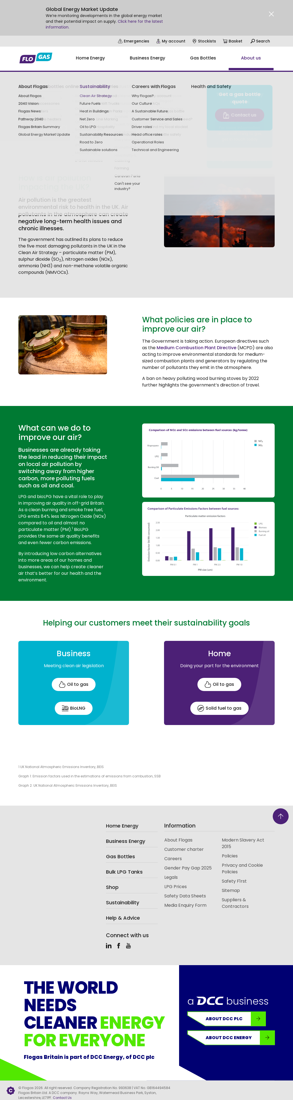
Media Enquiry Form (185, 905)
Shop (112, 887)
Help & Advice (123, 917)
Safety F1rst (234, 881)
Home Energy (122, 825)
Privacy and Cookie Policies (242, 868)
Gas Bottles (120, 856)
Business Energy (125, 841)
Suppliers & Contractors (235, 903)
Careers (173, 858)
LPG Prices (175, 886)
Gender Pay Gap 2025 (188, 868)
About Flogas (178, 840)
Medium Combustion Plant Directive (196, 348)
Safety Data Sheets (185, 896)
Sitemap (231, 890)
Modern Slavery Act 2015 (243, 843)
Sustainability (30, 97)
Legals (171, 877)
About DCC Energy (240, 1038)
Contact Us (62, 1097)
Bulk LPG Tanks (124, 871)
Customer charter (184, 849)
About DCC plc (235, 1019)
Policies (230, 856)
